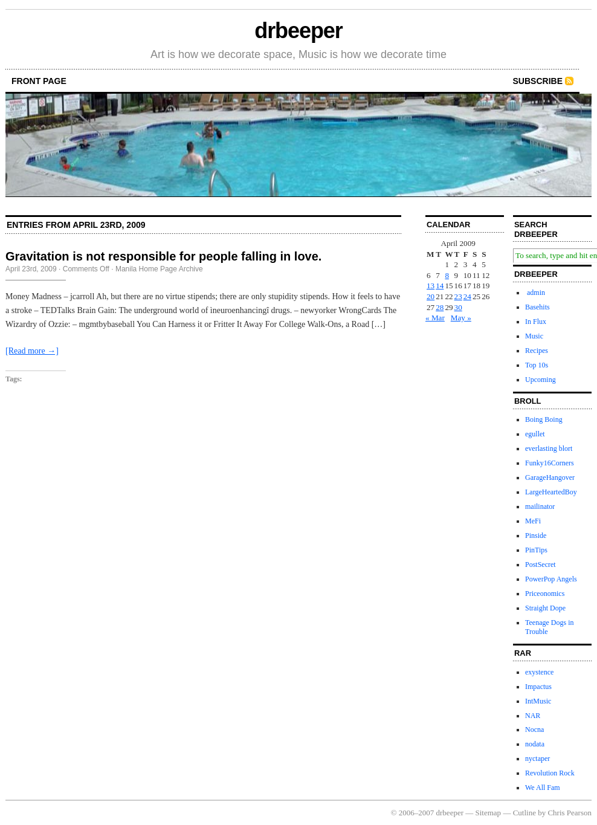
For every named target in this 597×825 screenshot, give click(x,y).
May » (461, 317)
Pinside (535, 535)
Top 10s (536, 365)
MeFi (533, 521)
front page (38, 81)
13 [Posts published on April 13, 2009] (430, 285)
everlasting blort (548, 448)
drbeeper (298, 30)
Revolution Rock (550, 773)
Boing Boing (544, 419)
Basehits (537, 307)
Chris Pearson (569, 812)
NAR (532, 715)
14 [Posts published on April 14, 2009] (440, 285)
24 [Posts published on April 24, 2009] (467, 296)
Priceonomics (544, 593)
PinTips (536, 550)
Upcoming (540, 379)
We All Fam (542, 787)
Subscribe (538, 81)
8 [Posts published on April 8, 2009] (447, 275)
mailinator (540, 506)
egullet (535, 434)
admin (535, 292)
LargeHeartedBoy (551, 492)
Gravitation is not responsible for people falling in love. (163, 256)
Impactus (538, 686)
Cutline (524, 812)
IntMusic (538, 701)
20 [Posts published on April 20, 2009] (430, 296)
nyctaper (537, 758)
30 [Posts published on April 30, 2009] (458, 307)
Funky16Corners (549, 463)
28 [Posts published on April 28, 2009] (440, 307)
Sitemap (489, 812)
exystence (539, 672)
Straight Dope (545, 608)
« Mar (435, 317)
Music (534, 336)
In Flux (535, 321)
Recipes (536, 350)
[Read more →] (32, 350)
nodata (534, 744)
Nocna (534, 729)
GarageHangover (550, 477)
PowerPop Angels (551, 579)
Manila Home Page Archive (159, 269)
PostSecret (540, 564)
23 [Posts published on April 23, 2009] (458, 296)
